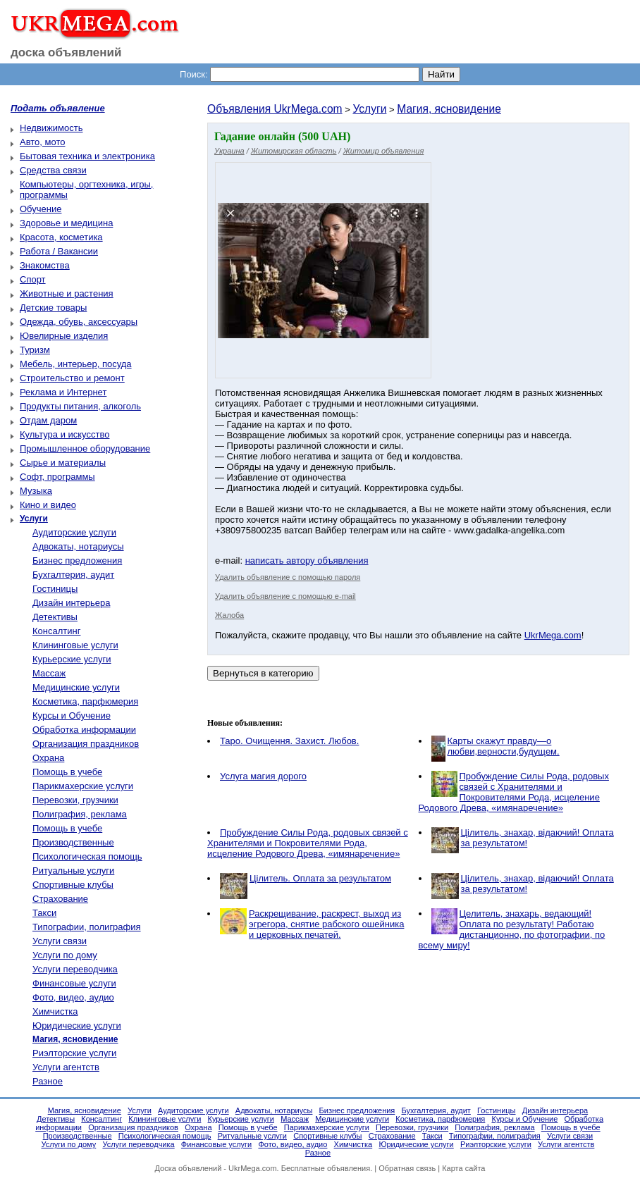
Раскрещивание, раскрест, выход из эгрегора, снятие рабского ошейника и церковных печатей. (326, 924)
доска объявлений (66, 52)
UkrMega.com (552, 635)
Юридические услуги (76, 1025)
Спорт (33, 279)
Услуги (369, 109)
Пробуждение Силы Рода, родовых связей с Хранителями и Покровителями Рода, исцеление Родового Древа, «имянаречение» (514, 792)
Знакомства (45, 265)
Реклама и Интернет (63, 392)
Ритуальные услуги (73, 870)
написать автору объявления (307, 560)
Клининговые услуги (75, 645)
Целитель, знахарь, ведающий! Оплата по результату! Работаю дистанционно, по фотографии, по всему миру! (512, 929)
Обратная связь (407, 1168)
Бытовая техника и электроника (87, 156)
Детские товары (53, 307)
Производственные (73, 842)
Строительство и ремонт (72, 378)
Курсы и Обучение (71, 715)
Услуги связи (59, 941)
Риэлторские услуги (74, 1053)
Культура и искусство (64, 434)
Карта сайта (463, 1168)
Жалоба (229, 615)
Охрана (48, 757)
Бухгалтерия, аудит (73, 574)
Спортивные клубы (72, 884)
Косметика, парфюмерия (85, 701)
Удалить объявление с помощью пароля (287, 577)
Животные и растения (66, 293)
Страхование (60, 898)
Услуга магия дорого (263, 776)
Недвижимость (51, 128)
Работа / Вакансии (59, 251)
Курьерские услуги (71, 659)
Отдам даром (48, 420)
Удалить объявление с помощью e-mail (285, 596)
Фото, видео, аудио (73, 997)
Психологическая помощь (87, 856)
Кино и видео (48, 505)
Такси (44, 913)
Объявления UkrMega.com (275, 109)
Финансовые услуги (74, 983)
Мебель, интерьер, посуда (76, 364)
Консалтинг (56, 631)
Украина (229, 151)
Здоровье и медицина (66, 223)
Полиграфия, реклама (79, 814)
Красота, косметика (61, 237)
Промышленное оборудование (85, 448)
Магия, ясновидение (449, 109)
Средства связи (53, 170)
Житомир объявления (383, 151)
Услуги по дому (64, 955)
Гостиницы (55, 588)
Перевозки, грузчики (75, 800)
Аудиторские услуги (74, 532)
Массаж (49, 673)
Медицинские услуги (76, 687)
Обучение (40, 209)
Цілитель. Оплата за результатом (320, 878)
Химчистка (55, 1011)
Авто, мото (42, 142)
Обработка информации (84, 729)
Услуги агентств (65, 1067)
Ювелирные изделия (64, 335)
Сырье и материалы (63, 462)
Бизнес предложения (77, 560)
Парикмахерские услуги (82, 786)
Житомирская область (294, 151)
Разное (47, 1081)
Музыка (36, 490)
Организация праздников (85, 743)
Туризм (35, 350)
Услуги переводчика (75, 969)
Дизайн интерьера (71, 602)
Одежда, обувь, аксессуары (78, 321)
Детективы (55, 617)
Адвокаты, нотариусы (78, 546)
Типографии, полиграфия (86, 927)
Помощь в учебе (67, 772)
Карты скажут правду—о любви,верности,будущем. (504, 746)
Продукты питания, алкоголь (80, 406)
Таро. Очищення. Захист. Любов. (289, 741)
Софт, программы (57, 476)
